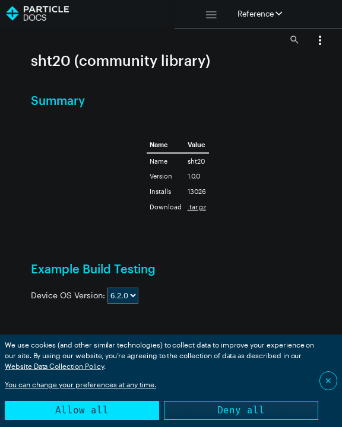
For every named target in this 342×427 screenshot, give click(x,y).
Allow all (82, 410)
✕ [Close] (328, 380)
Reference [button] (260, 13)
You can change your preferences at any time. (80, 384)
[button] (320, 41)
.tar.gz (197, 207)
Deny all (241, 410)
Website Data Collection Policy (54, 366)
